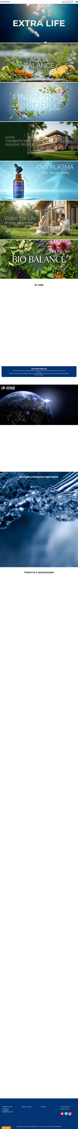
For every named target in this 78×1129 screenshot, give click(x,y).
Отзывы (43, 1106)
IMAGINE (5, 2)
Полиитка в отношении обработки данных (7, 1110)
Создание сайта (43, 1126)
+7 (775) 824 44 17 (69, 1)
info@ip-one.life (69, 2)
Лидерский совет (7, 1106)
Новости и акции (26, 1106)
